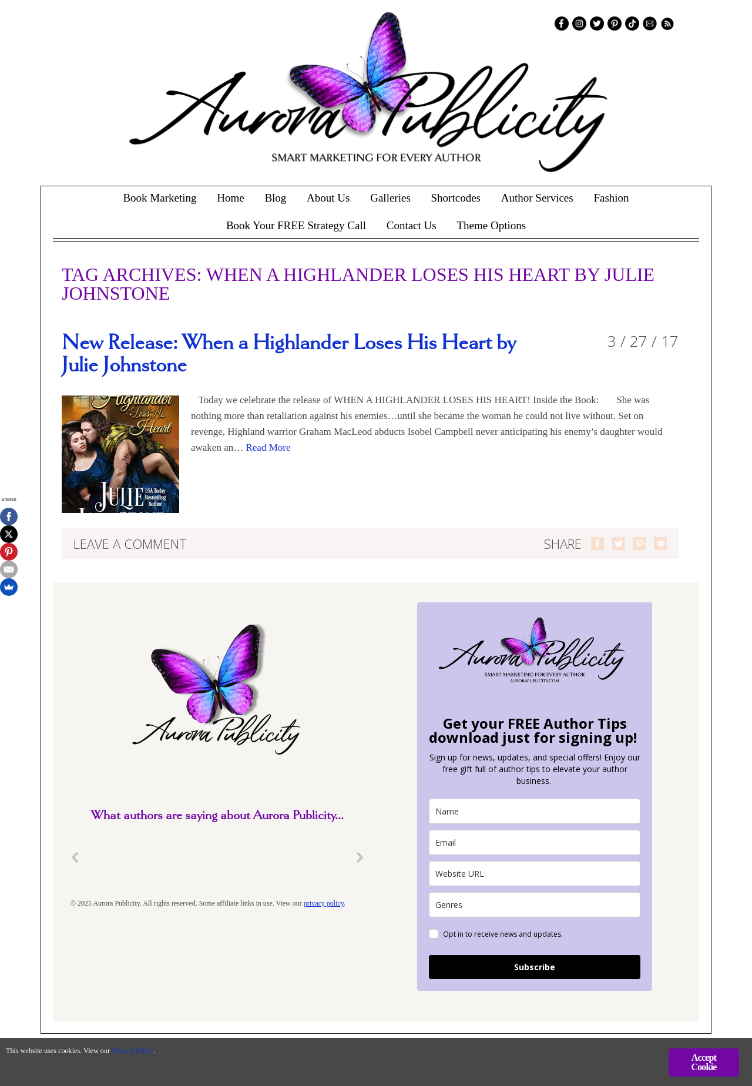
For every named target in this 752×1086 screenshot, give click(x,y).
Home (230, 198)
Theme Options (491, 225)
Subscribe (534, 967)
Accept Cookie (703, 1062)
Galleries (390, 198)
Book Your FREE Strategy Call (296, 225)
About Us (328, 198)
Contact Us (412, 225)
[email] (534, 842)
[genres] (534, 904)
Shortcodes (456, 198)
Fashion (611, 198)
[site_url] (534, 873)
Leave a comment (130, 543)
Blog (275, 198)
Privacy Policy (182, 1054)
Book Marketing (159, 198)
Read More (268, 447)
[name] (534, 811)
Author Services (537, 198)
